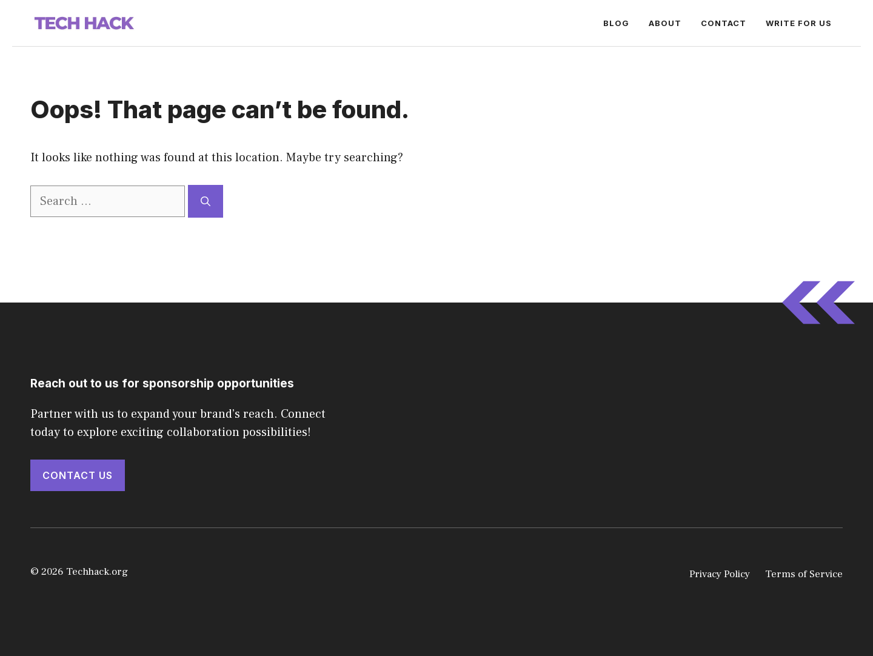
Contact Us (77, 475)
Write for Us (799, 23)
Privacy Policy (719, 574)
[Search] (205, 201)
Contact (723, 23)
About (665, 23)
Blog (616, 23)
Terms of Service (804, 574)
